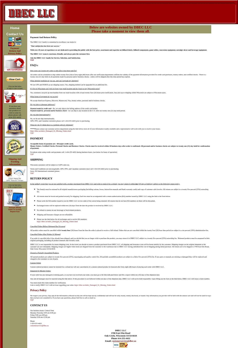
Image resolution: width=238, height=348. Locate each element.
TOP (32, 60)
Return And (14, 51)
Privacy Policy (15, 53)
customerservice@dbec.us (39, 326)
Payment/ (14, 48)
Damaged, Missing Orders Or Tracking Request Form (14, 209)
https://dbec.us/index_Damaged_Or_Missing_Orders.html (50, 131)
